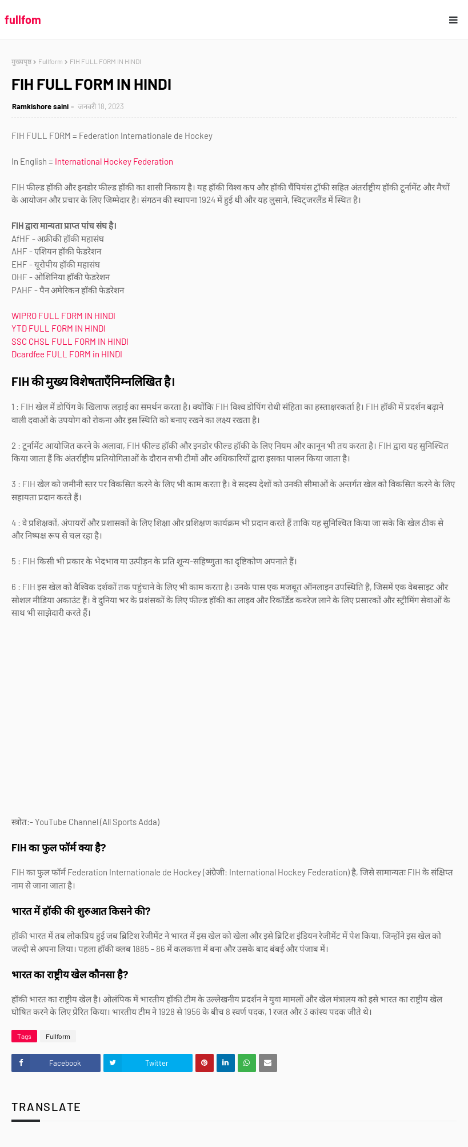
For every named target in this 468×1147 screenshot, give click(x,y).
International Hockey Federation (114, 161)
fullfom (23, 19)
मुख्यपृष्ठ (21, 61)
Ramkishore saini (40, 106)
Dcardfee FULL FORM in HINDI (66, 354)
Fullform (50, 61)
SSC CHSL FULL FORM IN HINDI (70, 341)
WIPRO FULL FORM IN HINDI (63, 315)
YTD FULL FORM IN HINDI (58, 328)
